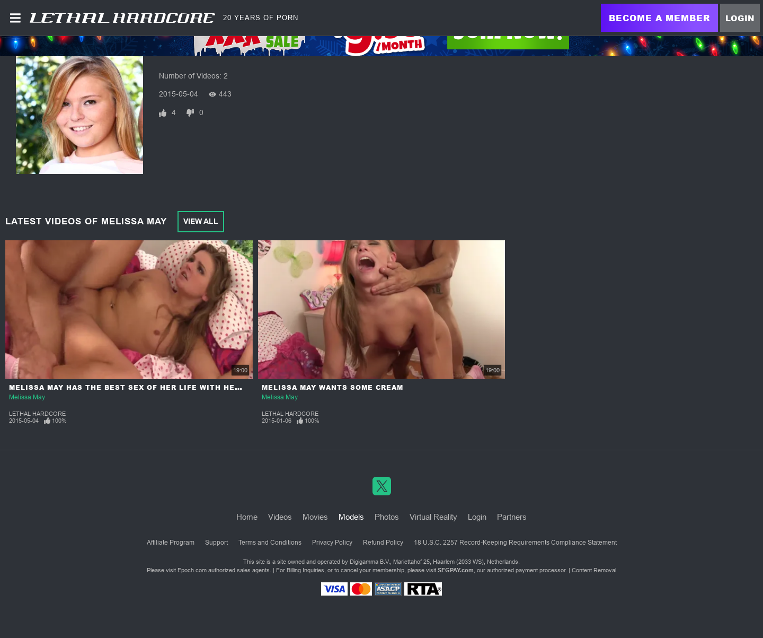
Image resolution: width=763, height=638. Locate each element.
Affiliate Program (170, 542)
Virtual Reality (433, 516)
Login (740, 18)
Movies (315, 516)
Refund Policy (383, 542)
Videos (280, 516)
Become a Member (659, 18)
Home (247, 516)
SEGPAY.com (456, 570)
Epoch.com (192, 570)
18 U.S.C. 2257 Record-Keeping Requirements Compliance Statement (515, 542)
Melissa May (27, 397)
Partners (512, 516)
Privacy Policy (332, 542)
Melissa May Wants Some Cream (332, 387)
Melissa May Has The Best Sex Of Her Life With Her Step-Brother (157, 387)
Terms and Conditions (269, 542)
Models (351, 516)
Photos (387, 516)
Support (216, 542)
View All (200, 221)
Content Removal (594, 570)
